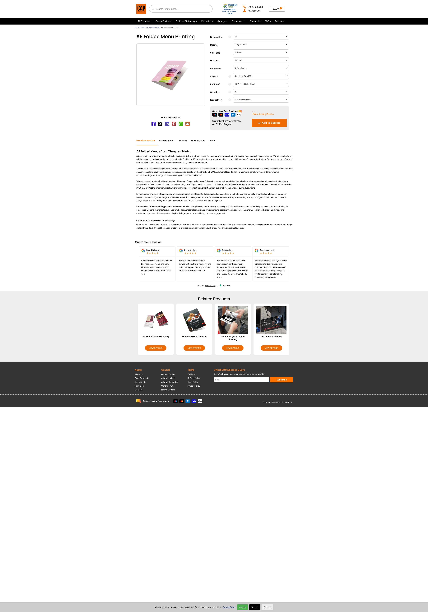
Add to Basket (269, 122)
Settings (267, 607)
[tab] (147, 140)
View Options (155, 347)
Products (144, 27)
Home (137, 27)
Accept (242, 607)
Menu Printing (154, 27)
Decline (254, 607)
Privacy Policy (229, 607)
